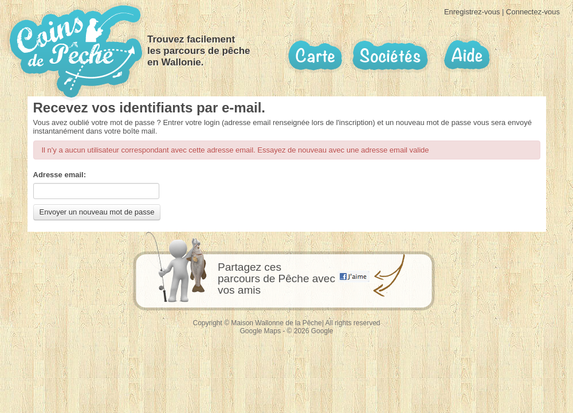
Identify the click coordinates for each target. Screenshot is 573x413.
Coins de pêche (76, 51)
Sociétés (390, 55)
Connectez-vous (533, 11)
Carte (315, 55)
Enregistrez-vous (472, 11)
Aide (466, 55)
